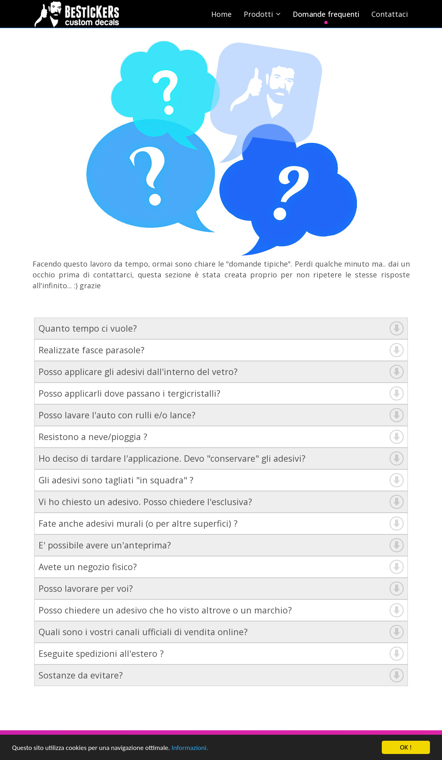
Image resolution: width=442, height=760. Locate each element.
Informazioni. (189, 748)
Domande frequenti (326, 14)
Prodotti (258, 14)
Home (221, 14)
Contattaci (389, 14)
